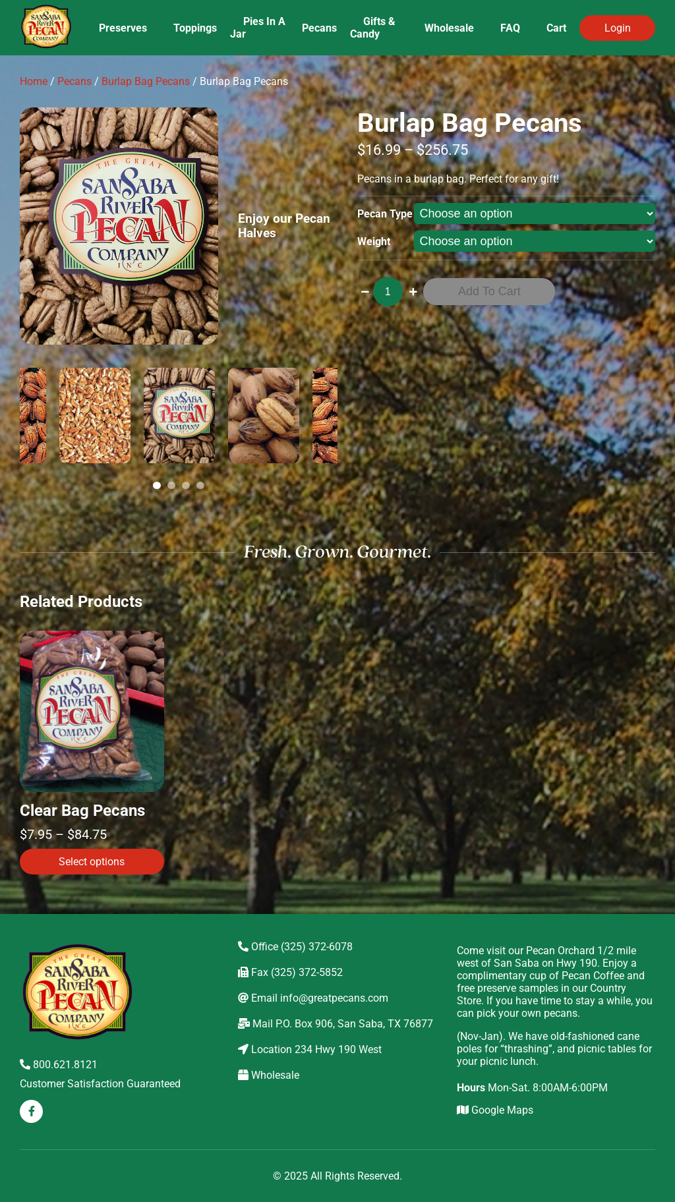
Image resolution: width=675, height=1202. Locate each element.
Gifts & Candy (373, 27)
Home (33, 81)
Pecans (319, 28)
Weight (373, 241)
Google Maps (495, 1110)
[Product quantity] (388, 291)
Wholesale (449, 28)
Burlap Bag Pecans (146, 81)
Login (617, 28)
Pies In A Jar (257, 27)
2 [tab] (173, 485)
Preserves (123, 28)
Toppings (195, 28)
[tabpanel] (179, 415)
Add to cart (489, 291)
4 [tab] (202, 485)
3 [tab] (188, 485)
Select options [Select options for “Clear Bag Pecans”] (92, 861)
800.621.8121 (59, 1064)
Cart (556, 28)
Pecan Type (385, 214)
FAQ (510, 28)
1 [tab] (159, 485)
